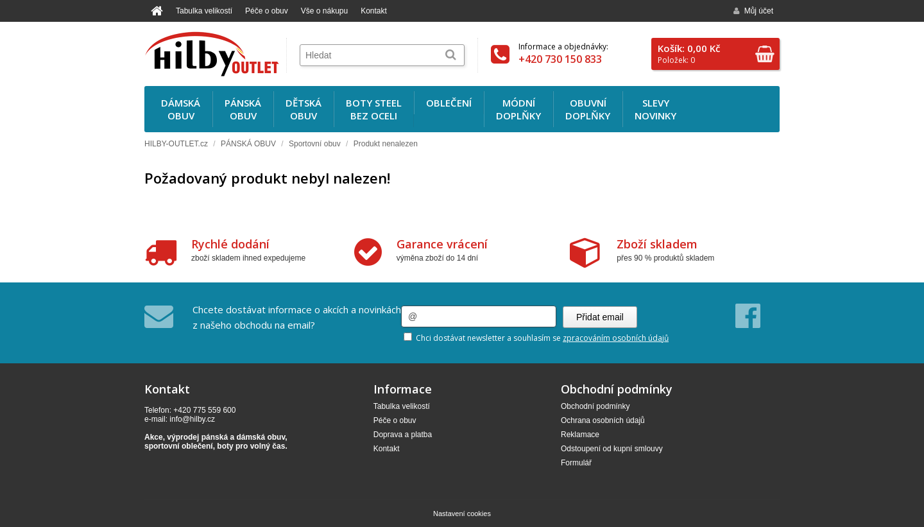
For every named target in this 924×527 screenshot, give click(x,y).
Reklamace (580, 434)
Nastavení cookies (462, 513)
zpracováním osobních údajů (616, 338)
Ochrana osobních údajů (603, 420)
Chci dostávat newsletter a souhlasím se (536, 338)
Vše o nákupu (324, 10)
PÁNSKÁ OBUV (248, 143)
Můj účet (753, 10)
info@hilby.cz (192, 419)
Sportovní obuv (315, 143)
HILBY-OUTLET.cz (176, 143)
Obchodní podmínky (595, 406)
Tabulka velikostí (204, 10)
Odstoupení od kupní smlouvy (612, 448)
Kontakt (374, 10)
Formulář (576, 462)
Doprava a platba (402, 434)
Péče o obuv (266, 10)
